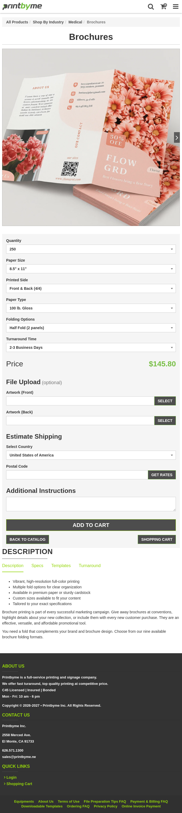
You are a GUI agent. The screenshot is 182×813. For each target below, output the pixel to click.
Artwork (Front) (19, 392)
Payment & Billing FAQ (149, 801)
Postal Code (17, 466)
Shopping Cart (156, 539)
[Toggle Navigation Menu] (175, 6)
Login (11, 777)
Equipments (24, 801)
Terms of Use (68, 801)
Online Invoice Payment (141, 806)
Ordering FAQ (78, 806)
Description (12, 565)
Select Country (19, 447)
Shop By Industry (48, 22)
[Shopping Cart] (163, 6)
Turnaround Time (21, 339)
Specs (37, 565)
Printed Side (17, 280)
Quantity (13, 240)
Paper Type (16, 299)
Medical (75, 22)
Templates (61, 565)
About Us (46, 801)
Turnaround (89, 565)
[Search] (150, 6)
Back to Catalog (28, 539)
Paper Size (15, 260)
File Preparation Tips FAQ (105, 801)
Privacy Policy (105, 806)
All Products (17, 22)
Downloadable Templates (42, 806)
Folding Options (20, 319)
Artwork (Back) (19, 412)
